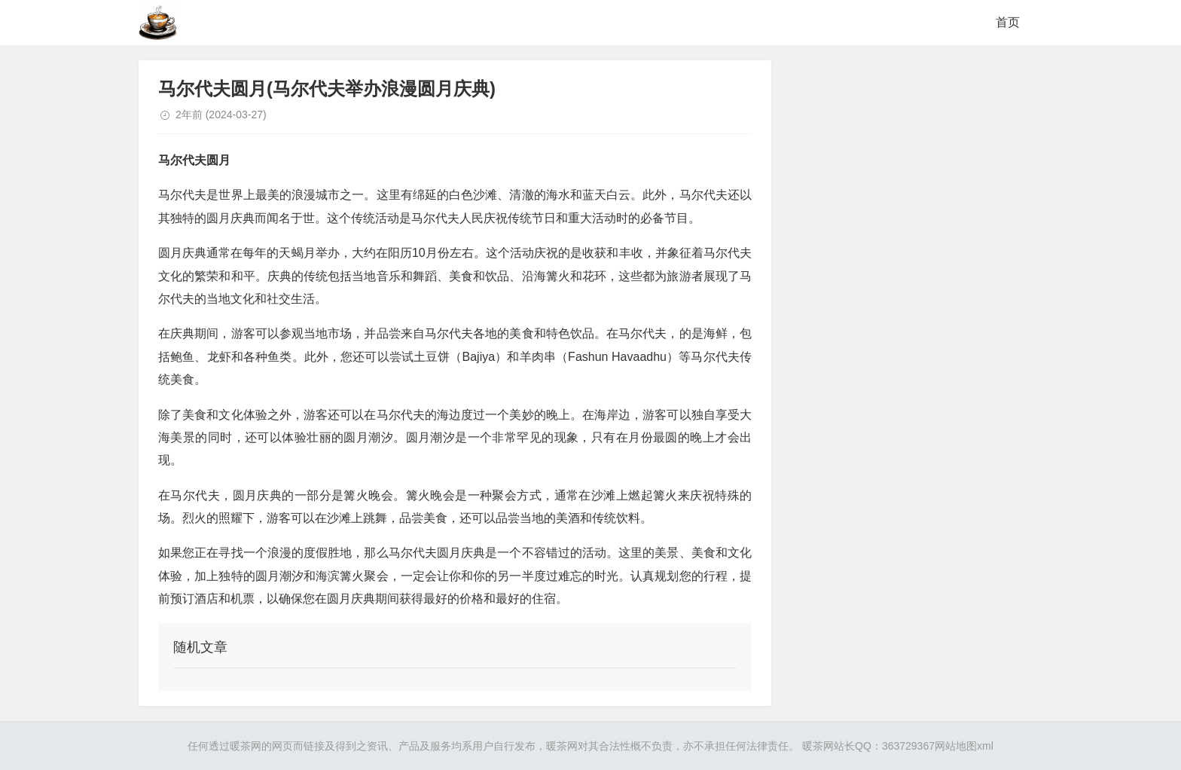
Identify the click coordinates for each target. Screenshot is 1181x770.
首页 (1008, 22)
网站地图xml (964, 746)
